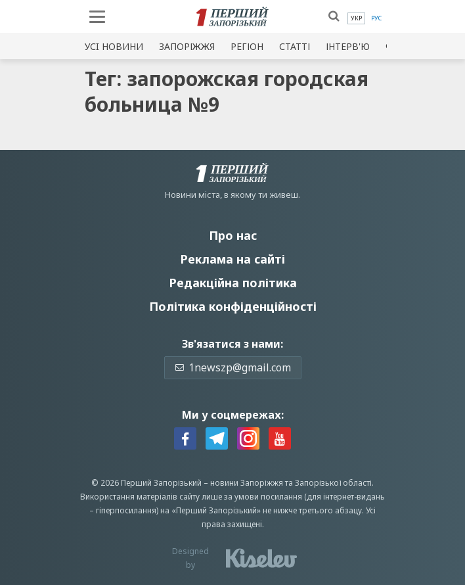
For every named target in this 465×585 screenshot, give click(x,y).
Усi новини (114, 46)
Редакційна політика (233, 283)
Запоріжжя (187, 46)
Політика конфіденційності (233, 306)
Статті (294, 46)
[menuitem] (356, 18)
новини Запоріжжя (246, 482)
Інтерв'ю (348, 46)
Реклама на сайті (232, 259)
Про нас (233, 235)
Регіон (247, 46)
